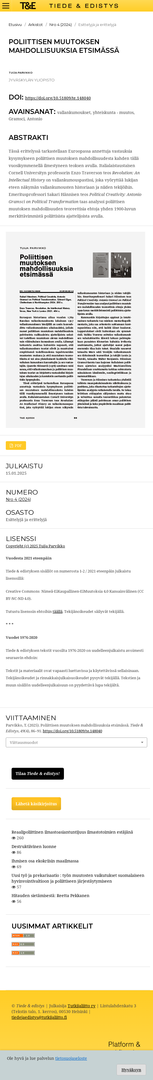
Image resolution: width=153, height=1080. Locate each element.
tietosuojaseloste (71, 1058)
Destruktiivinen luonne (34, 846)
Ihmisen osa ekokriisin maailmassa (45, 861)
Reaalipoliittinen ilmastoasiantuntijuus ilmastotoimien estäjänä (72, 832)
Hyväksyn (131, 1069)
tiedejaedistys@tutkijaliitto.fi (39, 1017)
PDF (18, 445)
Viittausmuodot (24, 742)
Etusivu (15, 24)
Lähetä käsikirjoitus (36, 803)
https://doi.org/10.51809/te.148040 (58, 98)
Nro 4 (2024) (60, 24)
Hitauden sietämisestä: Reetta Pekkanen (50, 895)
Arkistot (35, 24)
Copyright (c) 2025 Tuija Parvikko (35, 546)
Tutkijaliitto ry (81, 1005)
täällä (57, 611)
